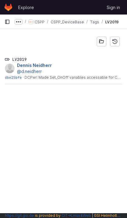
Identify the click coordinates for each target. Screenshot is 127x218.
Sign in (113, 7)
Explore (26, 7)
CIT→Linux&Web (76, 215)
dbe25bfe (13, 77)
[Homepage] (8, 7)
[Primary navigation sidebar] (7, 22)
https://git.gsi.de (19, 215)
